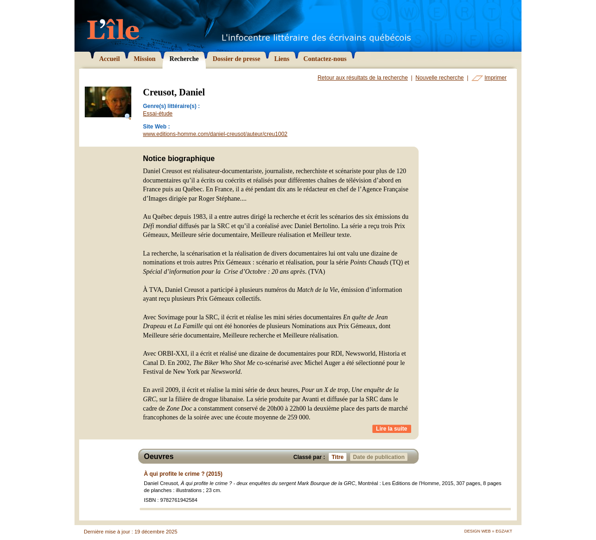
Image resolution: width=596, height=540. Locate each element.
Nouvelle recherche (439, 77)
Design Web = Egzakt (488, 531)
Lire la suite (391, 428)
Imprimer (496, 77)
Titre (339, 457)
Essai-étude (158, 113)
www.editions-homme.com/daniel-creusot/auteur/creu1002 (215, 134)
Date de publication (380, 457)
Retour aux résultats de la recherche (363, 77)
